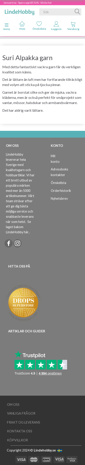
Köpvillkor (17, 440)
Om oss (13, 404)
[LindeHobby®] (19, 11)
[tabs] (73, 27)
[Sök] (77, 12)
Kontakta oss (19, 431)
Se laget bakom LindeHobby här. (18, 227)
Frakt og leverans (23, 422)
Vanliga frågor (21, 413)
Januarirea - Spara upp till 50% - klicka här (27, 2)
